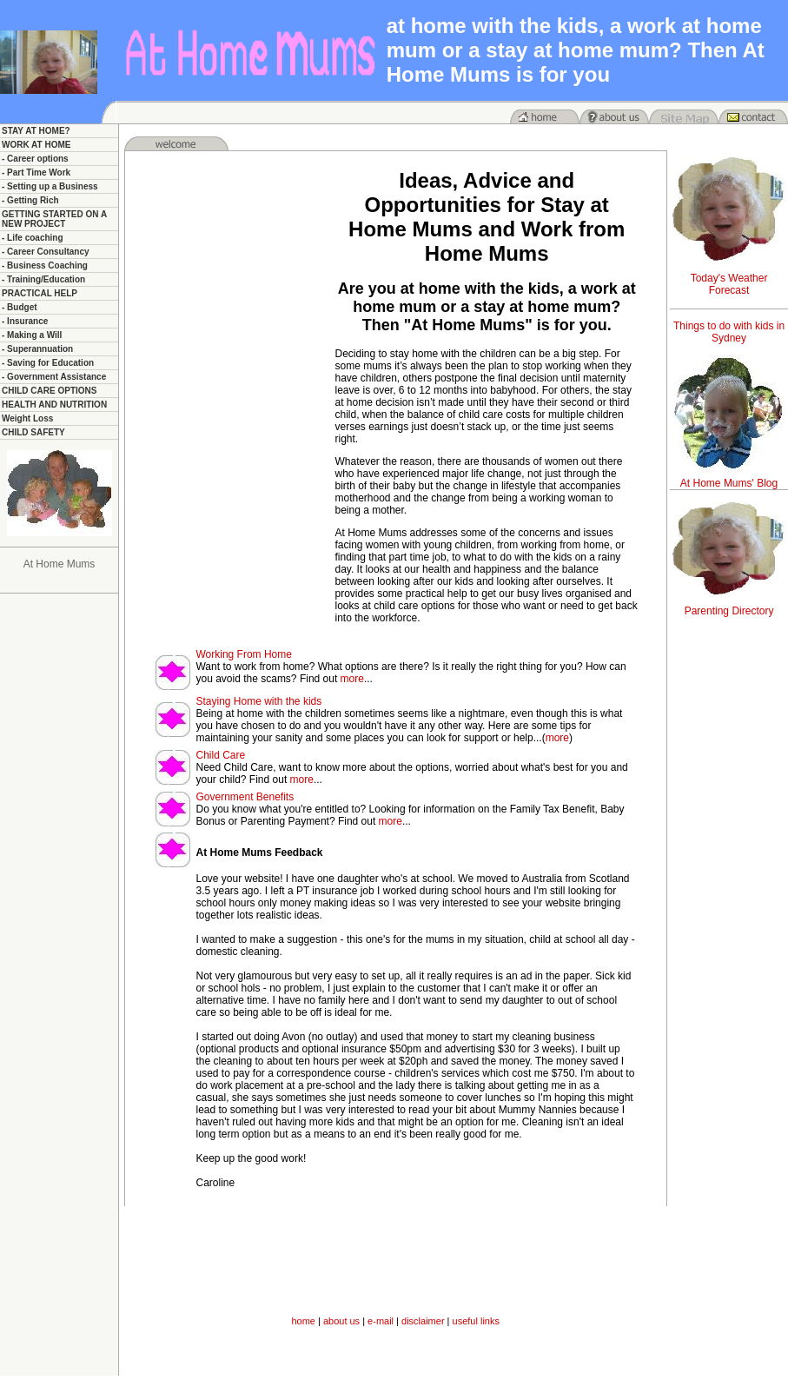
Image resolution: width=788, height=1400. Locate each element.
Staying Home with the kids (258, 701)
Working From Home (243, 654)
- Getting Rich (30, 200)
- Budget (19, 307)
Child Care (220, 755)
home (303, 1321)
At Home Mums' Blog (729, 483)
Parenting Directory (729, 611)
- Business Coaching (45, 265)
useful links (476, 1321)
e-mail (381, 1321)
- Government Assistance (54, 377)
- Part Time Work (36, 172)
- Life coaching (32, 237)
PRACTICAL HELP (39, 293)
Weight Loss (27, 418)
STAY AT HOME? (36, 131)
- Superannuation (37, 349)
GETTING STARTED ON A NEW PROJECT (54, 219)
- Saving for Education (48, 363)
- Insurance (25, 321)
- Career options (35, 158)
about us (341, 1321)
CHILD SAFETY (33, 432)
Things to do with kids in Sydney (729, 332)
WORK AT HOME (36, 144)
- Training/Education (43, 279)
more (352, 679)
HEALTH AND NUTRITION (54, 404)
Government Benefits (244, 797)
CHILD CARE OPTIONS (49, 390)
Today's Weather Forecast (729, 284)
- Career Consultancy (45, 251)
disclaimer (423, 1321)
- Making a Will (32, 335)
